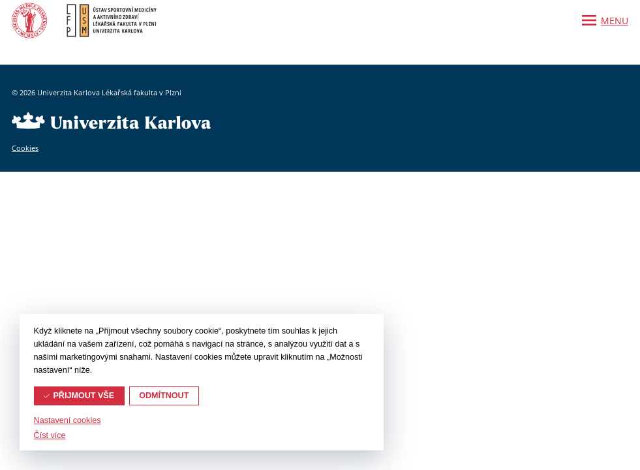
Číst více (50, 435)
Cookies (25, 148)
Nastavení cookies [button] (67, 420)
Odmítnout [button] (164, 395)
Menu (614, 20)
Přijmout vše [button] (83, 395)
